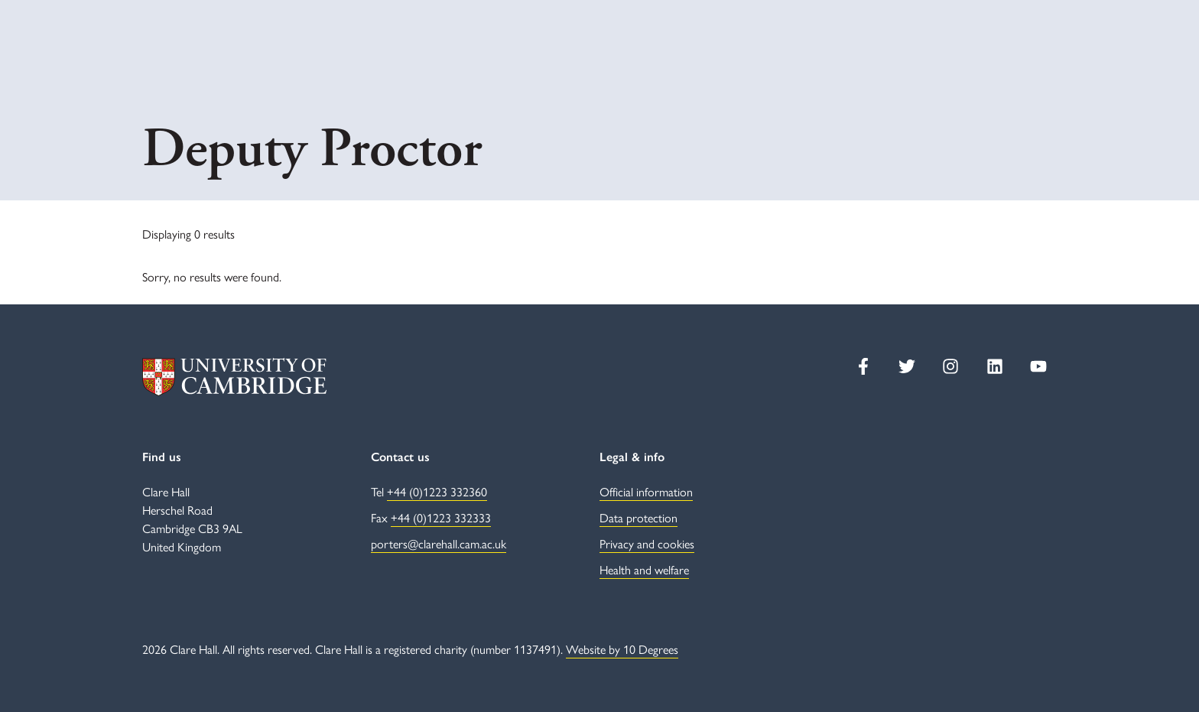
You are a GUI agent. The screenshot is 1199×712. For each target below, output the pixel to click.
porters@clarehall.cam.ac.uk (438, 543)
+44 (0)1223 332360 (437, 491)
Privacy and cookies (647, 543)
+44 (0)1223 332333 (441, 517)
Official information (646, 491)
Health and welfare (644, 569)
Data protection (638, 517)
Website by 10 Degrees (622, 649)
